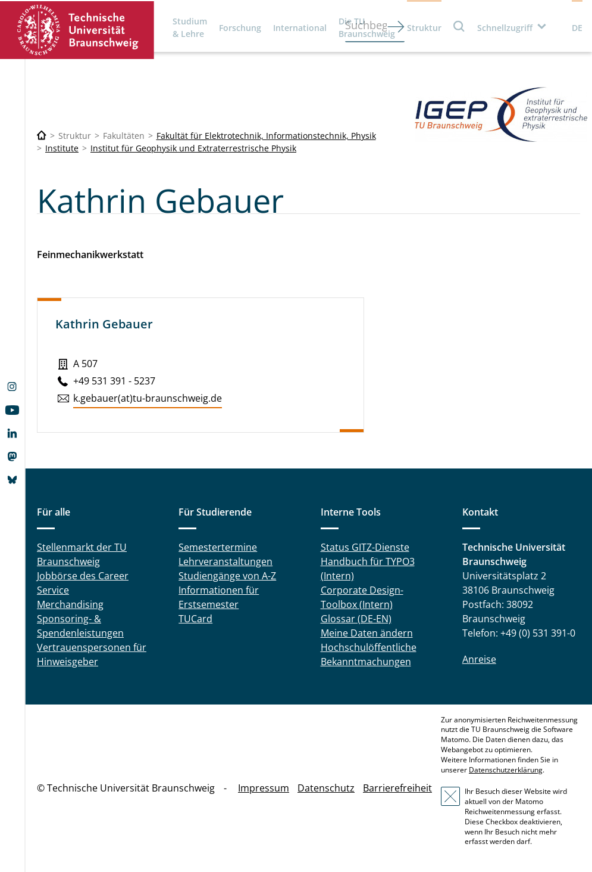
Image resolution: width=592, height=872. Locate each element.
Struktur (424, 27)
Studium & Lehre (190, 27)
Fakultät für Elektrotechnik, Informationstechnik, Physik (266, 135)
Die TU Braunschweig (367, 27)
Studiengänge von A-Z (227, 575)
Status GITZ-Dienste (365, 547)
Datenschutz (326, 788)
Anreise (479, 659)
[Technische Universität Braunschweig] (41, 135)
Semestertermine (217, 547)
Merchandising (70, 604)
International (300, 27)
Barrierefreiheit (397, 788)
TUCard (195, 618)
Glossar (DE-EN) (356, 618)
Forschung (240, 27)
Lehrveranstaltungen (225, 561)
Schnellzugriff (505, 27)
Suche (459, 26)
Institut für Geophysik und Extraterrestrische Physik (193, 148)
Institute (62, 148)
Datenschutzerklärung (506, 770)
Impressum (263, 788)
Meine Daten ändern (367, 633)
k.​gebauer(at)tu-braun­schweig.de (147, 398)
